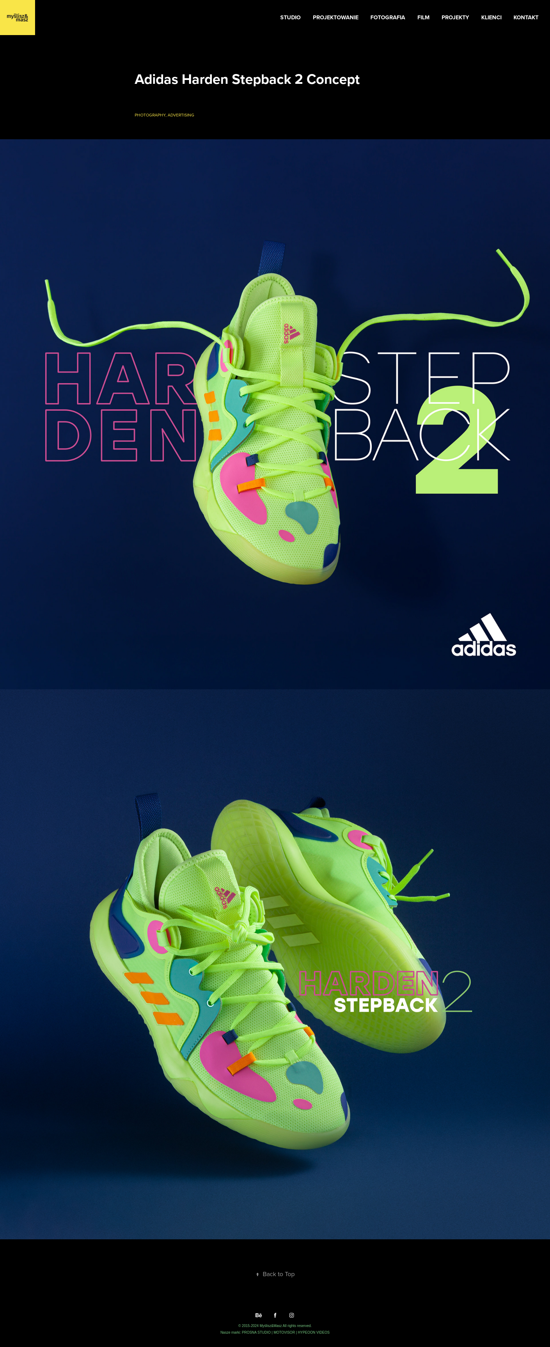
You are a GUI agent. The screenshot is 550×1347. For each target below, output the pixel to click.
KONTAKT (526, 17)
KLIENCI (491, 17)
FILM (423, 17)
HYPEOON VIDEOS (314, 1332)
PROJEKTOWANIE (335, 17)
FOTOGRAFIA (387, 17)
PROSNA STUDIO (257, 1332)
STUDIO (290, 17)
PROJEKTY (455, 17)
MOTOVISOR (285, 1332)
